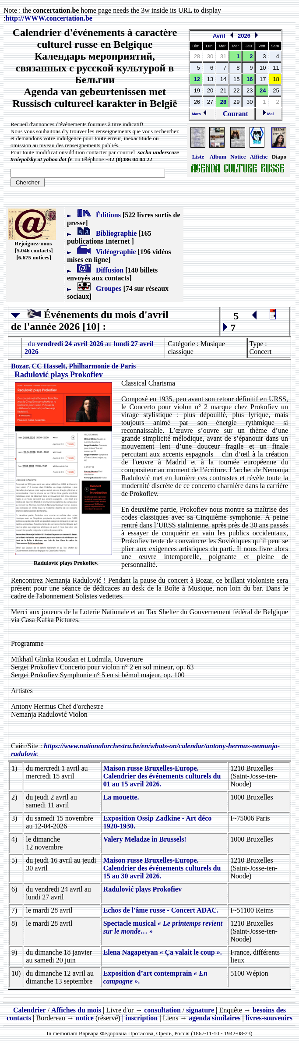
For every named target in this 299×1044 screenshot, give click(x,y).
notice (85, 1018)
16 (249, 79)
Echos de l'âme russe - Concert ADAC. (161, 910)
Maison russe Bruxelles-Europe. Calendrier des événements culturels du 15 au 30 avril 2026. (162, 868)
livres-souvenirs (269, 1018)
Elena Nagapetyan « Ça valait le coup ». (162, 952)
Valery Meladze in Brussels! (144, 839)
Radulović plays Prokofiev (142, 889)
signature (200, 1010)
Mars (199, 114)
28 (223, 102)
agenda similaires (214, 1018)
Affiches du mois (76, 1010)
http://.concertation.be (48, 18)
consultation (162, 1010)
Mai (268, 114)
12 (197, 79)
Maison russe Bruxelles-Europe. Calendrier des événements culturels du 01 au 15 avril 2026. (162, 776)
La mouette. (121, 797)
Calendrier (29, 1010)
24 (263, 90)
